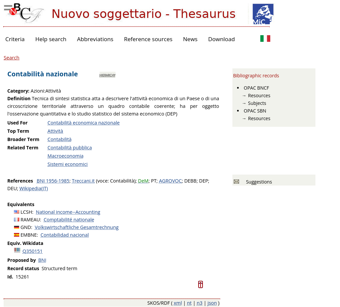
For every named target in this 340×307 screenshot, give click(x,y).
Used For (17, 122)
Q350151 (33, 251)
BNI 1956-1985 (53, 181)
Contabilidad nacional (65, 235)
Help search (50, 39)
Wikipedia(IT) (33, 188)
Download (221, 39)
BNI (42, 260)
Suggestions (258, 182)
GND (26, 227)
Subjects (257, 103)
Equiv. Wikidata (25, 243)
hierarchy (108, 75)
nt (189, 303)
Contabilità (59, 139)
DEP (203, 181)
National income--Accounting (68, 212)
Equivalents (20, 204)
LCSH (26, 212)
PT (154, 181)
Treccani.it (83, 181)
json (212, 303)
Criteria (15, 39)
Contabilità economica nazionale (83, 122)
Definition (19, 98)
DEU (12, 188)
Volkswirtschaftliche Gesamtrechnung (77, 227)
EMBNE (29, 235)
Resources (259, 95)
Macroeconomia (65, 156)
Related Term (23, 147)
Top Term (18, 131)
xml (178, 303)
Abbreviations (95, 39)
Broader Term (23, 139)
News (190, 39)
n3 (200, 303)
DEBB (190, 181)
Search (12, 57)
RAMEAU (30, 219)
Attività (55, 131)
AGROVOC (170, 181)
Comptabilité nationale (69, 219)
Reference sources (148, 39)
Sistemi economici (67, 164)
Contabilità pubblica (69, 147)
